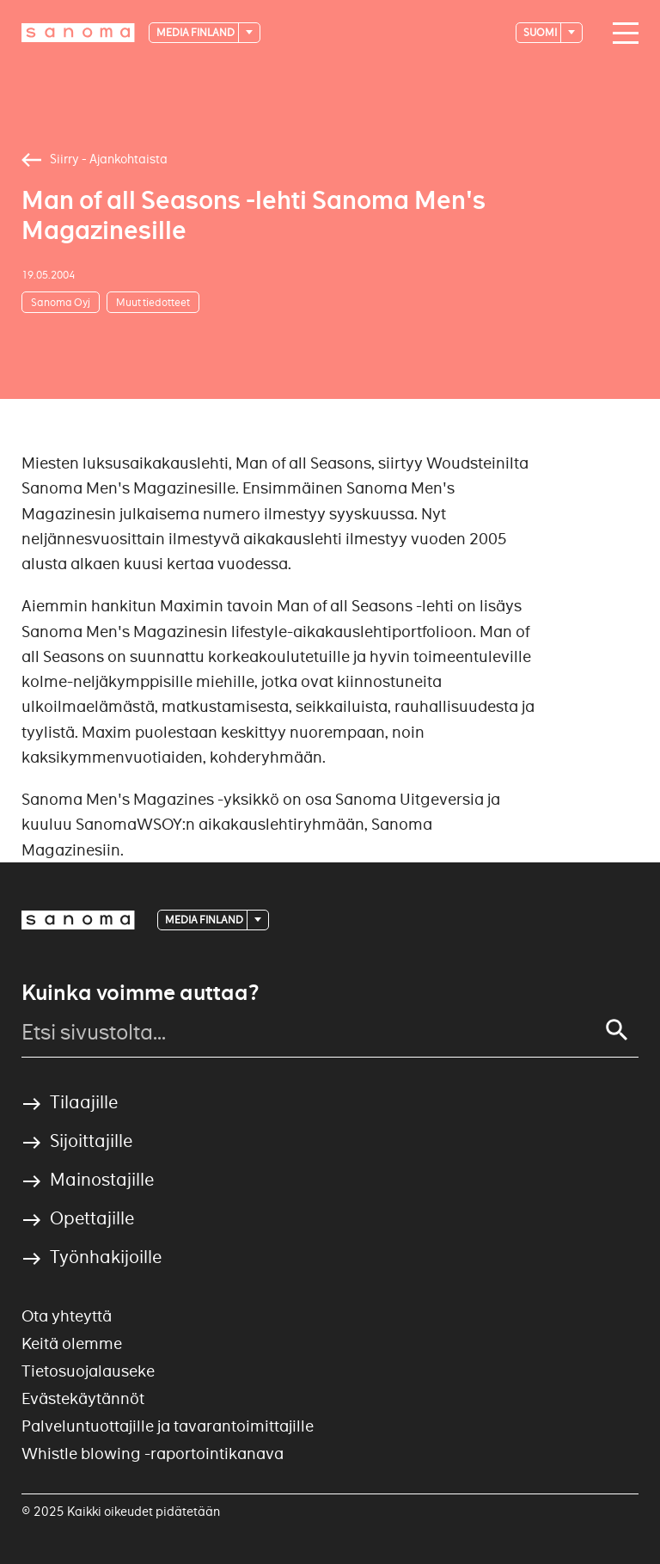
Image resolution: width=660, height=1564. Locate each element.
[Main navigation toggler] (621, 33)
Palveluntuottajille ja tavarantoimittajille (167, 1426)
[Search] (617, 1030)
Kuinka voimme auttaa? (140, 993)
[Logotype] (78, 32)
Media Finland (196, 32)
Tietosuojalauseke (88, 1371)
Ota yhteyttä (66, 1316)
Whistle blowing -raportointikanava (152, 1453)
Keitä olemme (71, 1343)
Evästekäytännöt (82, 1398)
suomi (541, 32)
